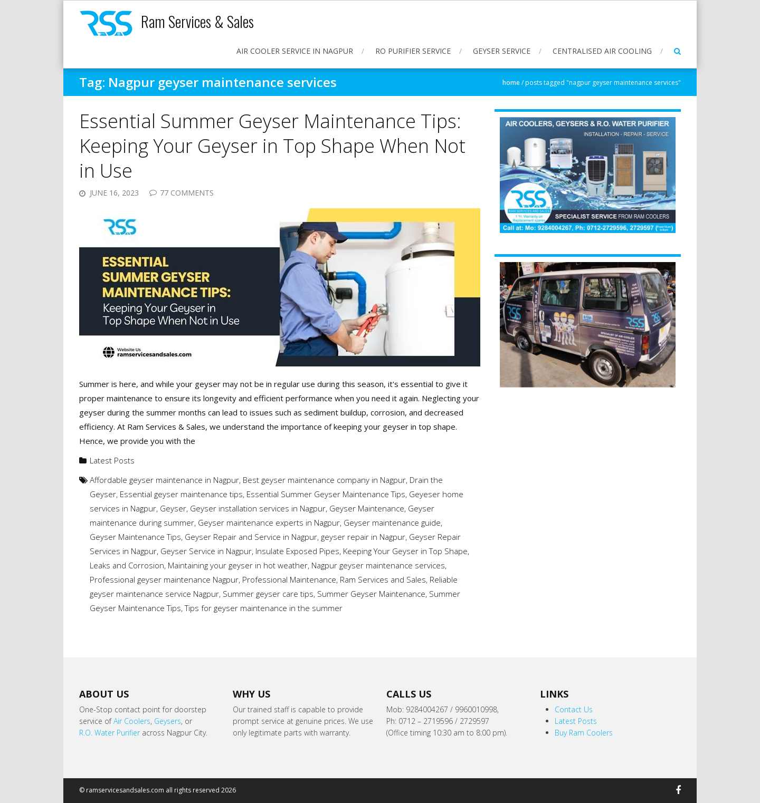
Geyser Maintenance (366, 508)
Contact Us (574, 709)
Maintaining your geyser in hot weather (238, 565)
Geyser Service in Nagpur (206, 551)
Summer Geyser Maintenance (371, 593)
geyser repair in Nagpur (363, 536)
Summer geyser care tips (268, 593)
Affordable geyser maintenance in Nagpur (164, 480)
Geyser (173, 508)
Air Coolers (131, 721)
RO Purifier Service (413, 51)
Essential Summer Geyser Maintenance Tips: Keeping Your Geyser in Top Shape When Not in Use (272, 145)
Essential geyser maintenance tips (181, 494)
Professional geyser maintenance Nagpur (164, 579)
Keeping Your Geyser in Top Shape (405, 551)
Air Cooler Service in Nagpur (294, 51)
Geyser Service (501, 51)
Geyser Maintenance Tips (135, 536)
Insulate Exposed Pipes (297, 551)
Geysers (167, 721)
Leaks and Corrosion (127, 565)
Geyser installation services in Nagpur (258, 508)
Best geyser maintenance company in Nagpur (324, 480)
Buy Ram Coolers (584, 733)
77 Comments (187, 193)
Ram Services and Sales (383, 579)
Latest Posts (112, 460)
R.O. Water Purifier (109, 733)
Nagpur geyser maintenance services (378, 565)
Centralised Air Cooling (602, 51)
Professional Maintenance (289, 579)
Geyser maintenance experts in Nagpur (269, 522)
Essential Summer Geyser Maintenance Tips (325, 494)
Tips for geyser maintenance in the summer (264, 608)
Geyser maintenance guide (392, 522)
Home (511, 82)
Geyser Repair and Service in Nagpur (251, 536)
